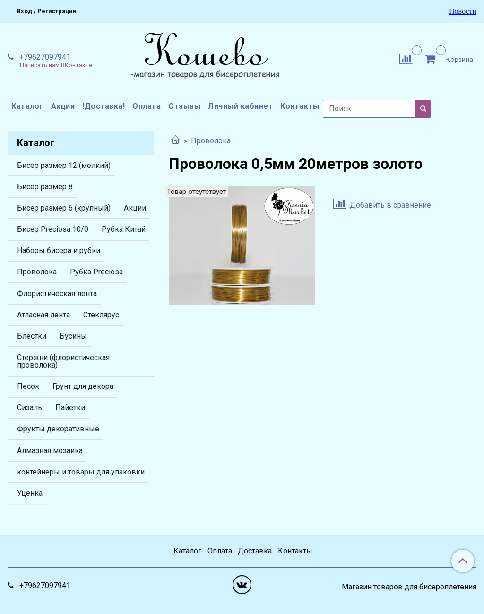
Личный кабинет (240, 106)
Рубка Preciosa (96, 271)
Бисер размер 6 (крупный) (64, 207)
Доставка (255, 550)
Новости (462, 11)
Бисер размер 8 (45, 186)
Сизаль (29, 407)
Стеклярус (101, 314)
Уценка (30, 493)
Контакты (299, 106)
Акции (63, 106)
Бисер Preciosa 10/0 (52, 229)
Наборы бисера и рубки (58, 250)
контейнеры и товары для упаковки (81, 471)
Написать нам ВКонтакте (56, 65)
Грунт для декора (82, 386)
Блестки (31, 336)
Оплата (146, 106)
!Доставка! (103, 106)
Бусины (73, 336)
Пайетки (70, 407)
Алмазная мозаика (50, 450)
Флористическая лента (57, 293)
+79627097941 (43, 57)
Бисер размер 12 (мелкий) (64, 165)
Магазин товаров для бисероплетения (409, 587)
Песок (28, 386)
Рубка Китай (124, 229)
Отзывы (184, 106)
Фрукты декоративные (58, 428)
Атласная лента (43, 314)
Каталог (27, 106)
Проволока (211, 140)
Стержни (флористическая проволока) (63, 361)
